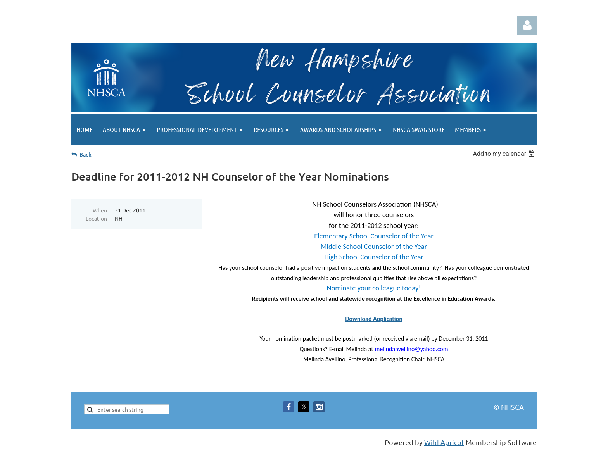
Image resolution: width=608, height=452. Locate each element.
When (100, 210)
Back (85, 154)
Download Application (373, 319)
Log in (527, 25)
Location (96, 218)
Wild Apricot (444, 442)
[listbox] (505, 154)
